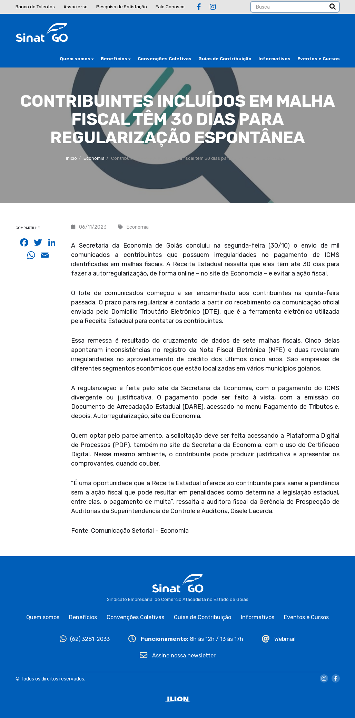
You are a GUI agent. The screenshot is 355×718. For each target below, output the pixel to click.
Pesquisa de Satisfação (121, 6)
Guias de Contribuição (225, 58)
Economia (94, 158)
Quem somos (77, 58)
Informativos (274, 58)
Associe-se (75, 6)
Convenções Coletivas (164, 58)
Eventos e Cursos (318, 58)
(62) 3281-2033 (85, 639)
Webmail (279, 639)
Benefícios (116, 58)
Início (71, 158)
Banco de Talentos (35, 6)
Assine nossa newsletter (178, 655)
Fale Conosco (170, 6)
